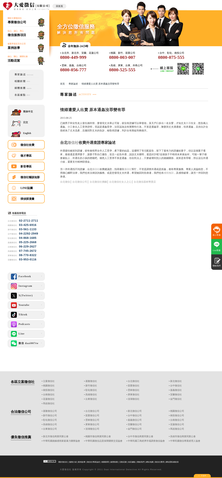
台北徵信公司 (79, 181)
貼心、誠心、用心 (26, 33)
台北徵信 (65, 181)
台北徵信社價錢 (98, 181)
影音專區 (26, 166)
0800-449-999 (73, 57)
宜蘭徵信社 (176, 394)
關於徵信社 (63, 462)
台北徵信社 (133, 381)
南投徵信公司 (177, 415)
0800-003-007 (122, 57)
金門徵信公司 (135, 429)
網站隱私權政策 (172, 462)
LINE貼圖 (27, 188)
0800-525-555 (122, 69)
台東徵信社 (91, 399)
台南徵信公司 (177, 420)
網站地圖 (149, 462)
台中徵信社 (176, 385)
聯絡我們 (140, 462)
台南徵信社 (49, 394)
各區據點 (132, 462)
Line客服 (216, 250)
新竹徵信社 (91, 385)
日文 (25, 122)
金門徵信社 (176, 399)
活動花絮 (123, 462)
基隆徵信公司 (50, 411)
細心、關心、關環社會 (26, 59)
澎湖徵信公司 (92, 429)
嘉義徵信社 (176, 390)
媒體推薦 (114, 462)
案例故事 (81, 462)
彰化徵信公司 (50, 420)
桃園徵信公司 (177, 411)
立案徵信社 (49, 381)
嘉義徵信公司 (135, 420)
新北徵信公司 (135, 411)
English (27, 133)
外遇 (188, 123)
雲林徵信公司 (92, 420)
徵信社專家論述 (93, 462)
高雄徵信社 (91, 394)
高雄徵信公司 (50, 424)
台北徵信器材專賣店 (145, 181)
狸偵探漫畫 (27, 198)
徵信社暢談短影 (30, 177)
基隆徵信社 (91, 381)
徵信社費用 (159, 462)
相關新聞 (105, 462)
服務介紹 (73, 462)
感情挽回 (169, 173)
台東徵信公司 (50, 429)
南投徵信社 (49, 390)
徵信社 (73, 143)
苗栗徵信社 (133, 385)
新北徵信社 (176, 381)
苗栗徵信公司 (92, 415)
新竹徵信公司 (50, 415)
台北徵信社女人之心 (120, 181)
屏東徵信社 (133, 394)
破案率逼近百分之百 (26, 46)
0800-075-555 (171, 57)
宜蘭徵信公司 (135, 424)
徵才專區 (26, 155)
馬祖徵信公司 (177, 429)
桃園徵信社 (49, 385)
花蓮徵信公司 (177, 424)
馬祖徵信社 (49, 403)
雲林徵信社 (133, 390)
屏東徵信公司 (92, 424)
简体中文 (28, 111)
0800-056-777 (73, 69)
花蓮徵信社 (49, 399)
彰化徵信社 (91, 390)
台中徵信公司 (135, 415)
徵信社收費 (27, 144)
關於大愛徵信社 (26, 20)
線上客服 (217, 235)
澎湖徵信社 (133, 399)
